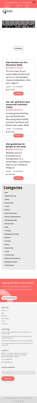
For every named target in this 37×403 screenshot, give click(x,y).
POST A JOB (27, 6)
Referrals (4, 316)
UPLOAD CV (19, 6)
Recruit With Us (5, 318)
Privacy (30, 398)
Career (7, 251)
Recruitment (9, 203)
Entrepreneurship (11, 220)
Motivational (9, 224)
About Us (4, 310)
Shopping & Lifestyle (12, 234)
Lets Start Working (9, 298)
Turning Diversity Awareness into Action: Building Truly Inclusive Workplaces (16, 337)
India (6, 227)
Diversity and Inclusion (12, 258)
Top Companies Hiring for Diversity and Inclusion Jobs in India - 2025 (17, 344)
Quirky (7, 199)
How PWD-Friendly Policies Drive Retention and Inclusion (17, 341)
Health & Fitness (10, 196)
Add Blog (18, 48)
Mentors (8, 237)
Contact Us (4, 324)
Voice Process (9, 265)
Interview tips (9, 255)
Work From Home (11, 213)
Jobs (6, 192)
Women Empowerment (13, 217)
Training (8, 231)
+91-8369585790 (26, 2)
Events (7, 244)
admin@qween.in (11, 2)
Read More (18, 93)
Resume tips (9, 248)
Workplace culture (11, 262)
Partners (8, 241)
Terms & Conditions (21, 398)
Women (7, 210)
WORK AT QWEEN (7, 6)
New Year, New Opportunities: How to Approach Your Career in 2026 (16, 333)
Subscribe (7, 379)
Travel (7, 206)
